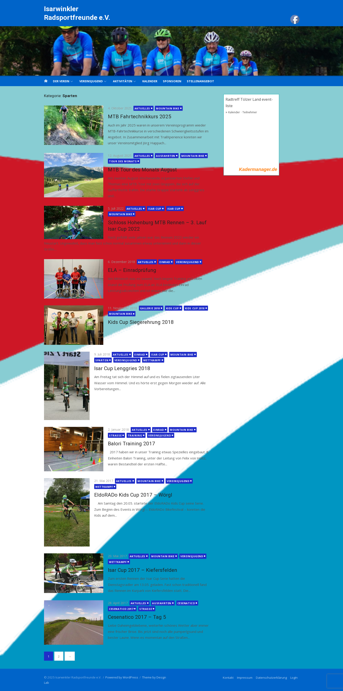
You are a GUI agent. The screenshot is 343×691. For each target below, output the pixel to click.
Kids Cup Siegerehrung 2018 (138, 322)
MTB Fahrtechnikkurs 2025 (137, 116)
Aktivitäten (122, 81)
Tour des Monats (120, 161)
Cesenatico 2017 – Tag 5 (134, 617)
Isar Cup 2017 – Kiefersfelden (140, 570)
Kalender (149, 81)
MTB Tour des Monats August (139, 170)
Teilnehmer (251, 112)
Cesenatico (183, 603)
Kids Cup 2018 (192, 308)
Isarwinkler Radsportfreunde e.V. (75, 13)
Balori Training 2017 (129, 443)
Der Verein (61, 81)
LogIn (296, 678)
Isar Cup (152, 208)
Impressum (247, 678)
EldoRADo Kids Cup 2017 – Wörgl (131, 495)
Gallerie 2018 (147, 308)
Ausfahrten (163, 155)
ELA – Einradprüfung (129, 270)
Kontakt (230, 678)
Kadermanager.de (259, 169)
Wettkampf (149, 360)
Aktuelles (140, 108)
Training (132, 435)
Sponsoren (172, 81)
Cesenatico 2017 (119, 609)
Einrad (162, 262)
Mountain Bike (165, 108)
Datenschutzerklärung (273, 678)
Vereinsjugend (91, 81)
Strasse (113, 435)
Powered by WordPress (119, 677)
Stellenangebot (200, 81)
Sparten (99, 360)
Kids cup (169, 308)
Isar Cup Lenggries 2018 (120, 368)
